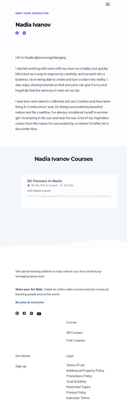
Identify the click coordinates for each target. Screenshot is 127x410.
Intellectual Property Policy (85, 370)
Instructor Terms (77, 398)
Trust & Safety (76, 381)
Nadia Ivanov (33, 24)
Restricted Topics (78, 387)
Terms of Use (75, 365)
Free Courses (75, 340)
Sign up (20, 366)
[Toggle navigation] (108, 4)
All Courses (74, 332)
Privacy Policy (76, 392)
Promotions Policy (79, 376)
